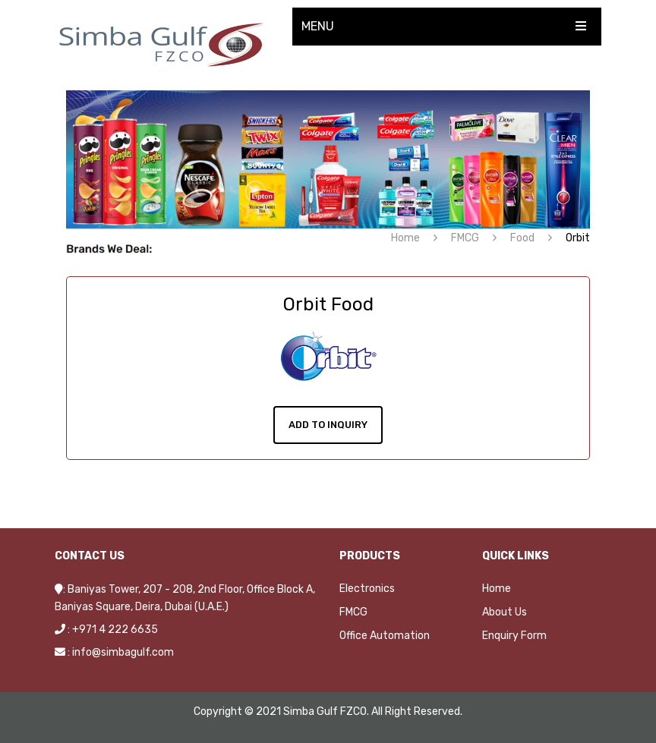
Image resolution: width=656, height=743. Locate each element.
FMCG (465, 237)
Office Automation (384, 635)
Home (405, 237)
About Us (504, 612)
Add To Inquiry (328, 424)
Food (522, 237)
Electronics (367, 588)
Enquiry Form (514, 635)
